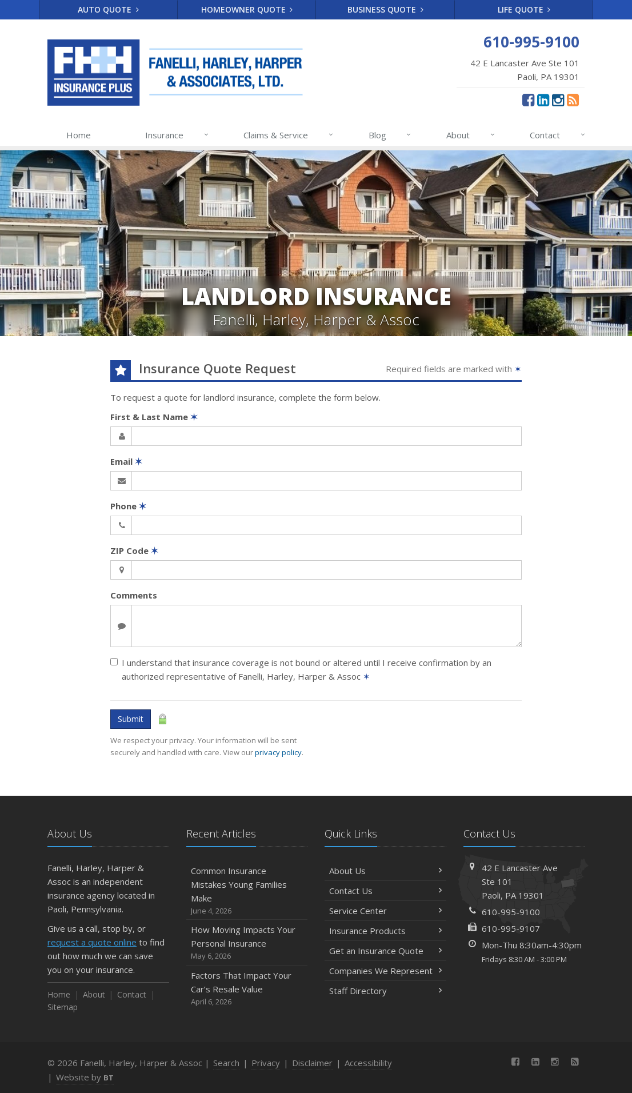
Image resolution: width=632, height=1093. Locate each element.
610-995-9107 (511, 928)
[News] (573, 99)
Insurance (177, 135)
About (471, 135)
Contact (558, 135)
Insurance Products (385, 930)
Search (226, 1062)
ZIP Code (134, 550)
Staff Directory (385, 990)
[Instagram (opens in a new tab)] (558, 99)
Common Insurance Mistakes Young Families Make (247, 891)
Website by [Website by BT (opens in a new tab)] (85, 1077)
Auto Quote (108, 9)
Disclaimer (312, 1062)
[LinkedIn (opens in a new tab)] (543, 99)
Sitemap (62, 1007)
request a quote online (92, 942)
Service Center (385, 910)
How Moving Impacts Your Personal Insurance (247, 943)
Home (78, 135)
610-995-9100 (511, 912)
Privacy (265, 1062)
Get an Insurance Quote (385, 950)
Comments (133, 595)
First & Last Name (154, 416)
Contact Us (385, 890)
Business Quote (385, 9)
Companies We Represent (385, 970)
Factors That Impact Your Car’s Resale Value (247, 989)
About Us (385, 870)
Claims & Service (288, 135)
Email (126, 461)
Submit (130, 718)
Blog (391, 135)
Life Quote (524, 9)
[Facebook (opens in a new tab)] (528, 99)
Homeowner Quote (247, 9)
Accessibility (368, 1062)
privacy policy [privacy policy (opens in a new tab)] (278, 752)
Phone (128, 506)
